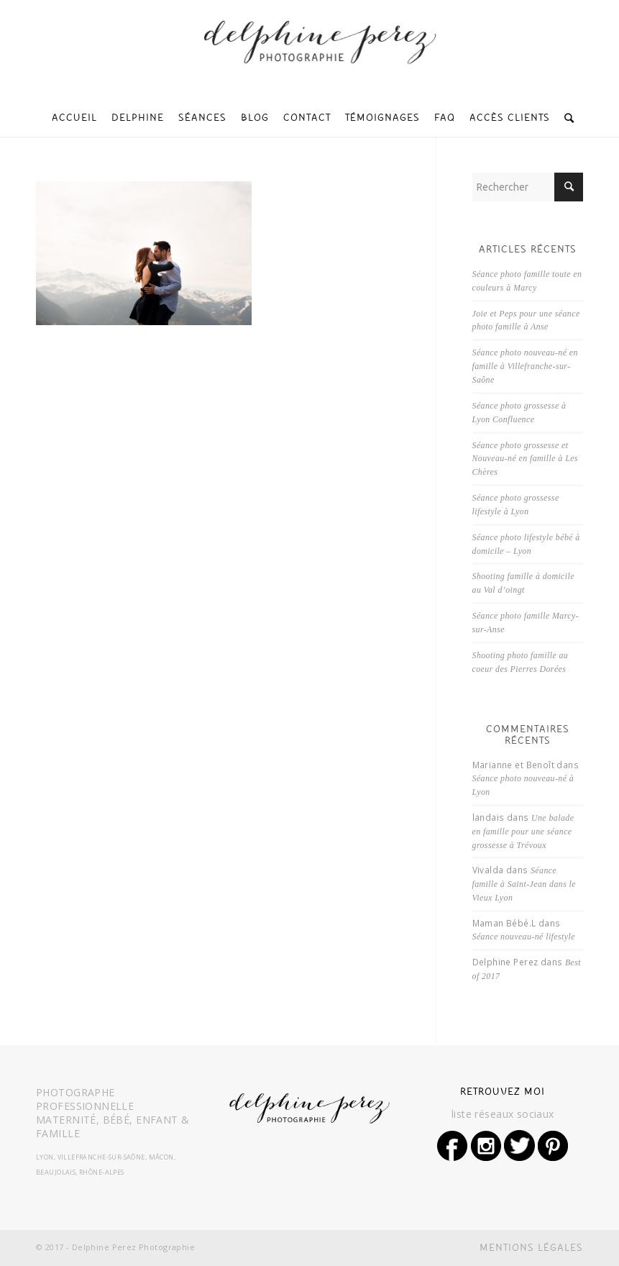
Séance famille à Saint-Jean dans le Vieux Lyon (524, 884)
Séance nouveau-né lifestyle (523, 937)
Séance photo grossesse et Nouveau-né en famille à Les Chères (525, 459)
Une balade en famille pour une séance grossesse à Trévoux (523, 831)
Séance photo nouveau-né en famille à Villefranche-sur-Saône (525, 366)
